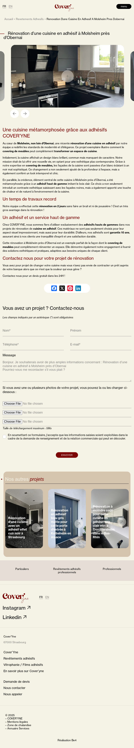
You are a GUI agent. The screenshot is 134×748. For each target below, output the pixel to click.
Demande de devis (16, 681)
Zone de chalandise (19, 725)
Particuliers (22, 569)
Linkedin (12, 617)
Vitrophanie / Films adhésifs (23, 665)
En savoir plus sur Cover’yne (23, 671)
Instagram (14, 608)
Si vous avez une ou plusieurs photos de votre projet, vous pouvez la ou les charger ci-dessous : (65, 396)
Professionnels (112, 569)
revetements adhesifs (30, 19)
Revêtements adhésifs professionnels (67, 570)
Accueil (8, 19)
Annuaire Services (18, 728)
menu (124, 6)
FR (4, 6)
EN (10, 6)
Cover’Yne (10, 652)
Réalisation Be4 (67, 740)
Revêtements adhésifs (19, 658)
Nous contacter (14, 688)
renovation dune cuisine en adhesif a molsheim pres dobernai (85, 19)
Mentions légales (17, 721)
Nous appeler (12, 694)
